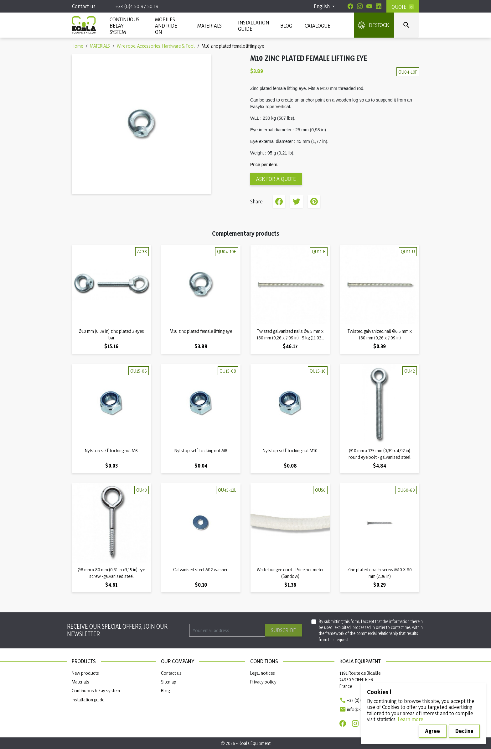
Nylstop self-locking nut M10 (290, 450)
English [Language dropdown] (322, 6)
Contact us (84, 6)
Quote (398, 6)
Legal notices (262, 673)
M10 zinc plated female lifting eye (201, 331)
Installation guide (88, 700)
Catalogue (317, 25)
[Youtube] (369, 6)
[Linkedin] (378, 6)
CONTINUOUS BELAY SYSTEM (124, 25)
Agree (432, 731)
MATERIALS (209, 25)
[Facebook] (350, 6)
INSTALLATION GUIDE (253, 25)
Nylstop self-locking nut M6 (111, 450)
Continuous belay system (96, 691)
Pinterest (314, 201)
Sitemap (168, 682)
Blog (286, 25)
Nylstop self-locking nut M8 (200, 450)
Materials (80, 682)
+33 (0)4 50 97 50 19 (137, 6)
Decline (464, 731)
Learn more (410, 719)
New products (85, 673)
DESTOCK (379, 25)
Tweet (296, 201)
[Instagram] (360, 6)
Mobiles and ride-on (167, 25)
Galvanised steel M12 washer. (200, 570)
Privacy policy (263, 682)
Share (279, 201)
